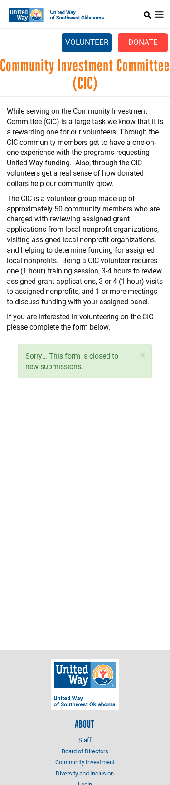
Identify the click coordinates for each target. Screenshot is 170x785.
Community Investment (85, 762)
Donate (143, 42)
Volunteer (86, 42)
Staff (85, 740)
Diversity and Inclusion (85, 773)
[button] (142, 354)
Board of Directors (85, 751)
